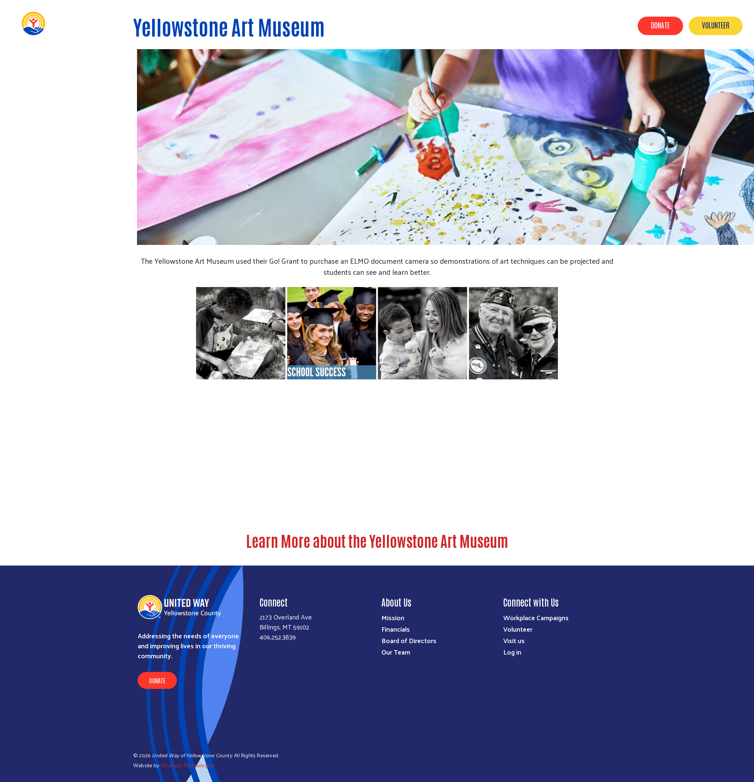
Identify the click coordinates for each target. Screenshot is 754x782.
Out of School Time (570, 25)
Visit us (514, 640)
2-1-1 (615, 25)
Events (367, 25)
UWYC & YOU (450, 25)
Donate (660, 25)
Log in (512, 652)
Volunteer (715, 25)
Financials (395, 629)
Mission (392, 617)
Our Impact (406, 25)
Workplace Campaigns (536, 617)
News (524, 25)
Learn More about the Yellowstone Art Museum (377, 540)
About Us (491, 25)
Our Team (395, 652)
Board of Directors (408, 640)
